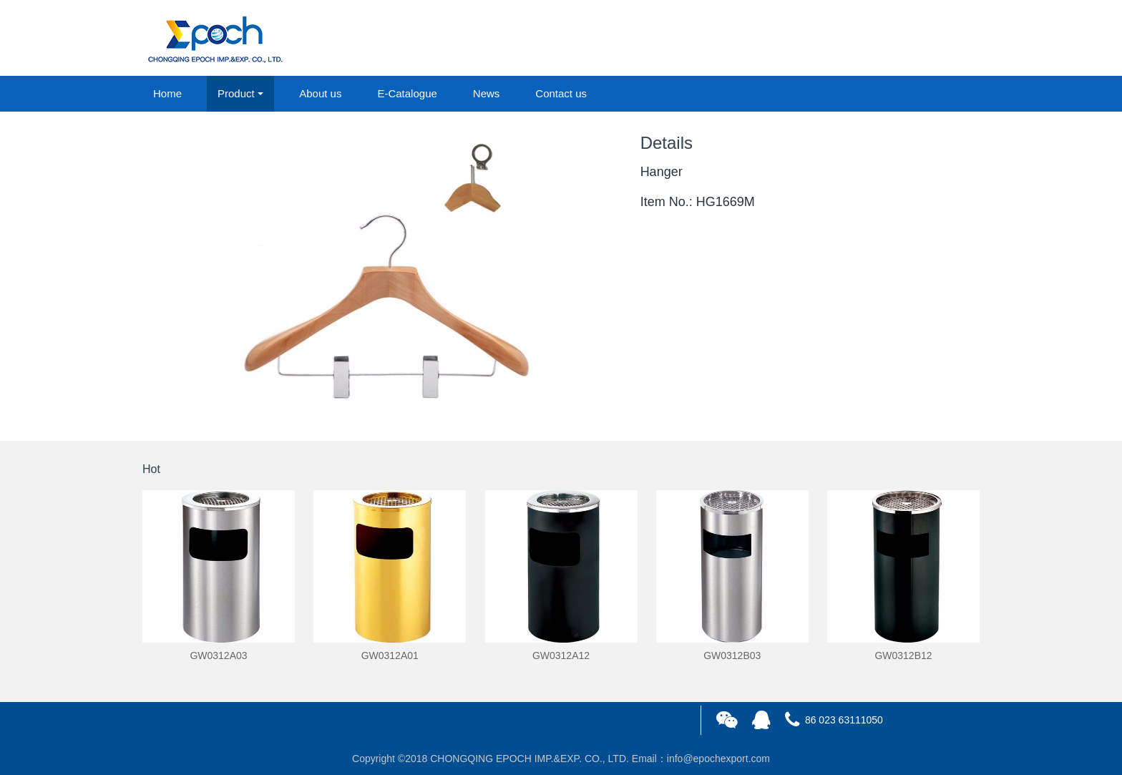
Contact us (561, 93)
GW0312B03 (732, 655)
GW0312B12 (903, 655)
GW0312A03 (218, 655)
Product (236, 93)
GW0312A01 (390, 655)
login (882, 38)
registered (947, 38)
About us (320, 93)
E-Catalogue (406, 93)
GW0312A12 (561, 655)
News (486, 93)
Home (167, 93)
